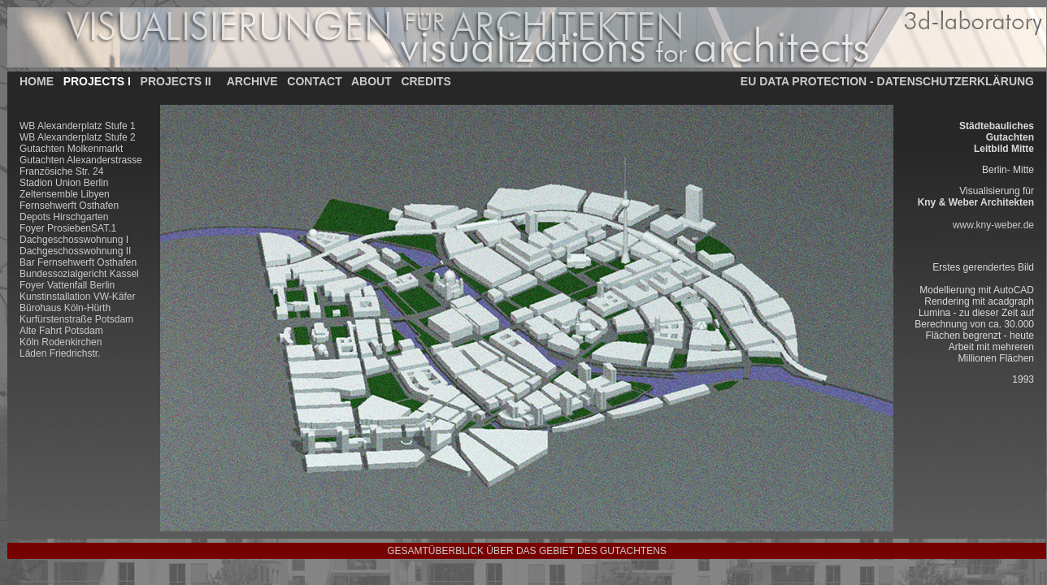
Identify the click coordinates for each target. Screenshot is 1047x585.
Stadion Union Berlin (64, 182)
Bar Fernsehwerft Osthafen (78, 262)
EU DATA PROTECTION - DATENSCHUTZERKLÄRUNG (887, 81)
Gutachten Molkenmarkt (71, 148)
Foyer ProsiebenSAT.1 (68, 228)
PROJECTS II (176, 81)
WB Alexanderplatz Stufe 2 (78, 137)
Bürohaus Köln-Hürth (65, 308)
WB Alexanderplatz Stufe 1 (78, 126)
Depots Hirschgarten (64, 217)
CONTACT (314, 81)
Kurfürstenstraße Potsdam (76, 319)
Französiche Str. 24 (61, 171)
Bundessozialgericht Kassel (79, 274)
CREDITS (425, 81)
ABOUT (371, 81)
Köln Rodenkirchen (61, 342)
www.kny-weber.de (993, 225)
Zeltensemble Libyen (65, 194)
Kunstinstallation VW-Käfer (78, 296)
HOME (37, 81)
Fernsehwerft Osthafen (69, 205)
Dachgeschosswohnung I (74, 239)
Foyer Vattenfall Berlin (67, 285)
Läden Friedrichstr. (60, 353)
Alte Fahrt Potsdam (61, 330)
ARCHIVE (252, 81)
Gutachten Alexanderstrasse (81, 160)
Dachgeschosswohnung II (75, 251)
